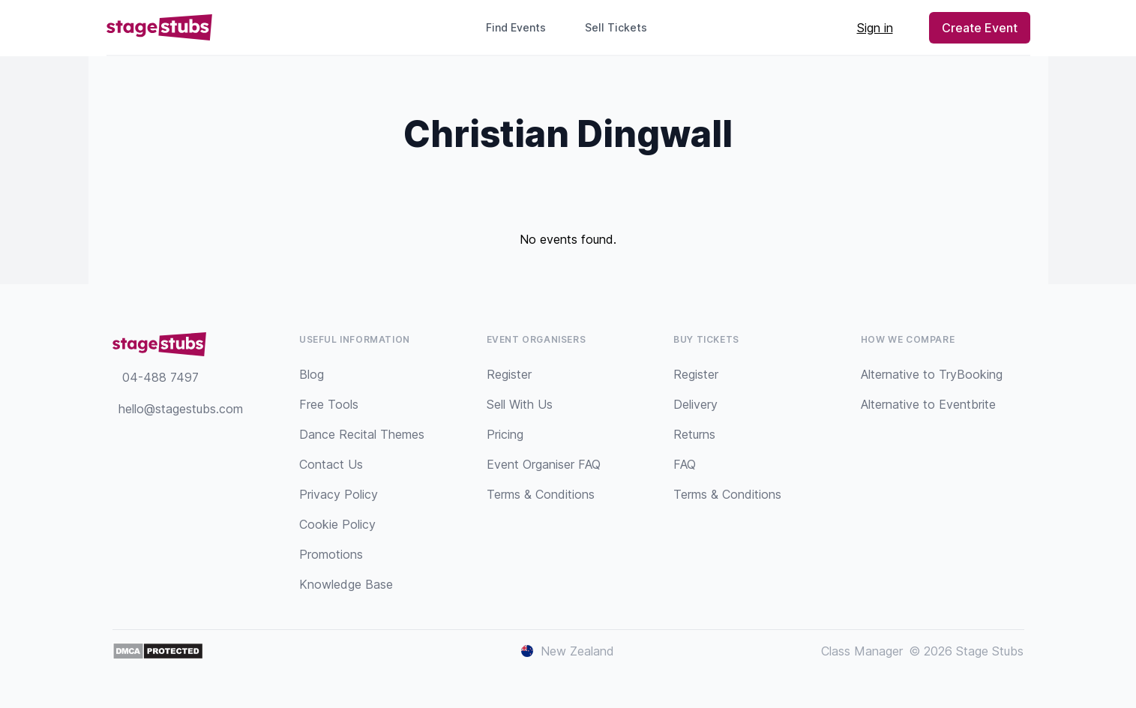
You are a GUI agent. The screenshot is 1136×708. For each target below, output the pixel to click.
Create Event (980, 27)
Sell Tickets (622, 27)
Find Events (516, 27)
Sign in (875, 27)
